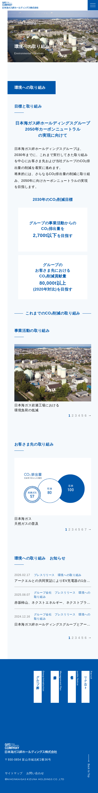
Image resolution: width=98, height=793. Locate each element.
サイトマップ (14, 773)
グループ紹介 (44, 679)
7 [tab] (85, 529)
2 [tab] (73, 415)
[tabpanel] (52, 378)
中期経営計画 (58, 674)
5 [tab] (82, 415)
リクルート (85, 681)
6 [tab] (85, 415)
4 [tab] (79, 415)
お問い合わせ (35, 773)
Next (52, 415)
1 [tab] (69, 415)
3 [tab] (76, 415)
